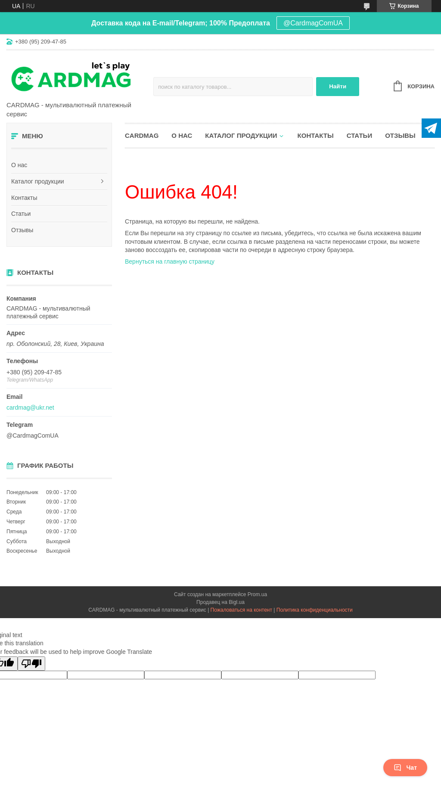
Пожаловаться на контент (241, 610)
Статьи (21, 213)
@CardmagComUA (313, 23)
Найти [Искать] (337, 86)
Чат (405, 767)
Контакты (24, 197)
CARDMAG (141, 135)
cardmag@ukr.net (30, 407)
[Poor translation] (31, 663)
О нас (19, 165)
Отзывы (22, 230)
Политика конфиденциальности (314, 610)
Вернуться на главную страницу (169, 261)
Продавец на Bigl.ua (220, 602)
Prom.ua (257, 594)
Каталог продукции (37, 181)
